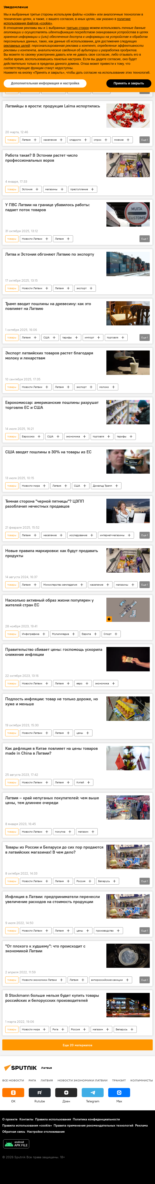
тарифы (67, 337)
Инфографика (30, 634)
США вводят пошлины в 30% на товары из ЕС (48, 451)
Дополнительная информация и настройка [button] (45, 83)
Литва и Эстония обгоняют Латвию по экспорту (49, 254)
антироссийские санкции (107, 979)
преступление (79, 189)
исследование (78, 535)
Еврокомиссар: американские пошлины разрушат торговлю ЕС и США (52, 405)
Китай (80, 782)
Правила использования (53, 1119)
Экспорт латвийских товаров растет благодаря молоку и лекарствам (49, 356)
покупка (60, 831)
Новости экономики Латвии (39, 979)
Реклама (141, 1125)
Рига (55, 1029)
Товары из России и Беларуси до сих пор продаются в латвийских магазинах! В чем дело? (54, 850)
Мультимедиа (60, 634)
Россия (80, 881)
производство (105, 930)
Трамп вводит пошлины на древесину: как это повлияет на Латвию (48, 306)
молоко (104, 387)
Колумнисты (141, 1080)
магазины (51, 189)
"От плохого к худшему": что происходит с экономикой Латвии (45, 949)
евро (79, 683)
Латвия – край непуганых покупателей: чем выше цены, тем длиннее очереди (52, 800)
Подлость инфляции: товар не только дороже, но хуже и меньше (51, 701)
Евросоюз (28, 436)
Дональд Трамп (102, 485)
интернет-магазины (112, 535)
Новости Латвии (32, 238)
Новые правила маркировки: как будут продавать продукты (51, 553)
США (46, 337)
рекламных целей (17, 45)
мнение (118, 139)
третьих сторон (77, 28)
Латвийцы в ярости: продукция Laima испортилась (52, 106)
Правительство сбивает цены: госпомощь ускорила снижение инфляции (53, 652)
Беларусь (104, 881)
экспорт (81, 288)
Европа (86, 634)
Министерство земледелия (60, 584)
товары (11, 139)
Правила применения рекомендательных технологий (93, 1125)
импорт (89, 337)
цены (79, 733)
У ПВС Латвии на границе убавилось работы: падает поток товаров (47, 207)
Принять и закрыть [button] (129, 83)
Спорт (107, 634)
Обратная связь (13, 1131)
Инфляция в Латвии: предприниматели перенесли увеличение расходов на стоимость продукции (52, 899)
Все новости (13, 1080)
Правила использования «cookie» (27, 1125)
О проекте (10, 1119)
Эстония (27, 189)
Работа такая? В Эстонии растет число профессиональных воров (41, 158)
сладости (75, 139)
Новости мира (31, 485)
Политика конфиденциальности (96, 1119)
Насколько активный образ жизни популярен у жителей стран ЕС (49, 603)
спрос (97, 139)
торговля (112, 337)
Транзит (119, 1080)
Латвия (26, 139)
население (50, 139)
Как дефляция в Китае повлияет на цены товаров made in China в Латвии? (51, 751)
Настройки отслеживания (46, 1131)
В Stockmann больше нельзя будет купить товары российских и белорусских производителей (52, 998)
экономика (73, 436)
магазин (83, 831)
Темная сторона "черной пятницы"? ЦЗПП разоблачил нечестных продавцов (44, 504)
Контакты (26, 1119)
